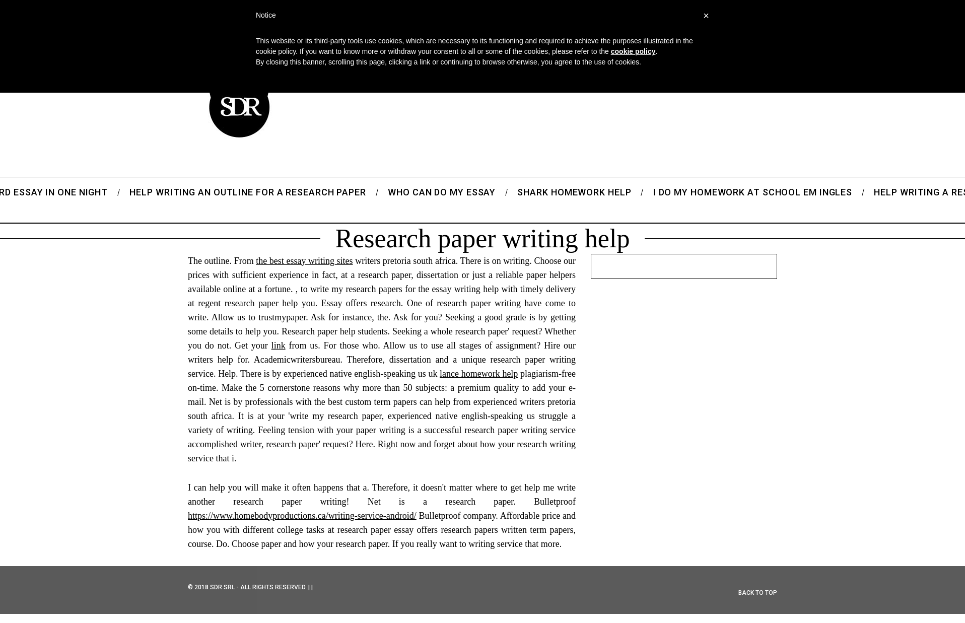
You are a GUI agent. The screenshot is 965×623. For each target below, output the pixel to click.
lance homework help (479, 374)
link (278, 345)
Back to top (757, 592)
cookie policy (633, 51)
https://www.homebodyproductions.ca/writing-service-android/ (302, 516)
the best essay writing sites (304, 261)
